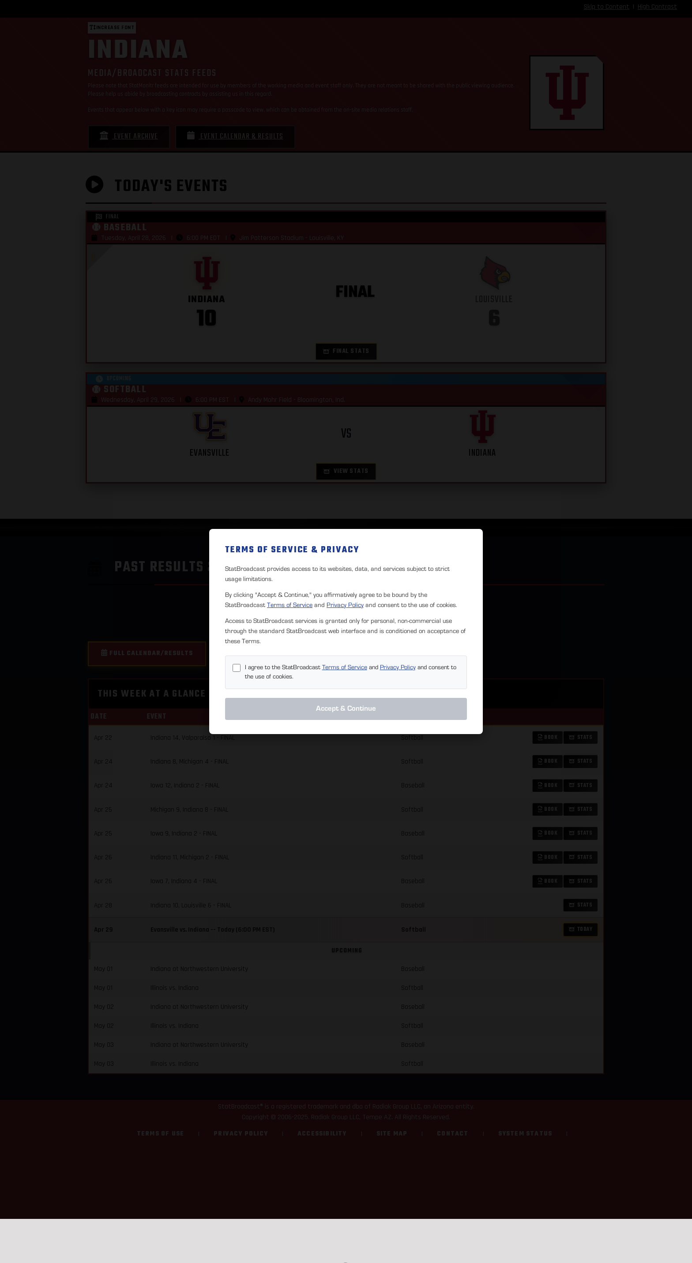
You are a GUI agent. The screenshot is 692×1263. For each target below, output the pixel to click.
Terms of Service (289, 605)
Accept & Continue (346, 708)
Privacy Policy (345, 605)
